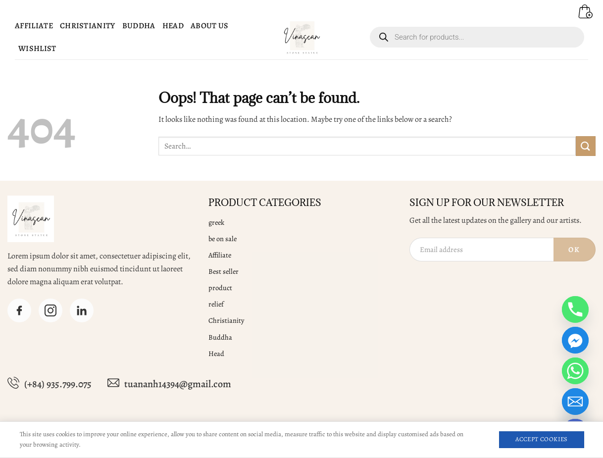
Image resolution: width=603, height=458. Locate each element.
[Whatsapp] (575, 370)
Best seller (223, 271)
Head (173, 25)
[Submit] (586, 145)
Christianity (87, 25)
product (220, 288)
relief (216, 304)
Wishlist (37, 48)
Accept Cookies (541, 439)
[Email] (575, 401)
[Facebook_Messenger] (575, 340)
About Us (210, 25)
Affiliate (34, 25)
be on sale (222, 239)
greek (216, 222)
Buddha (138, 25)
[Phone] (575, 309)
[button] (581, 7)
